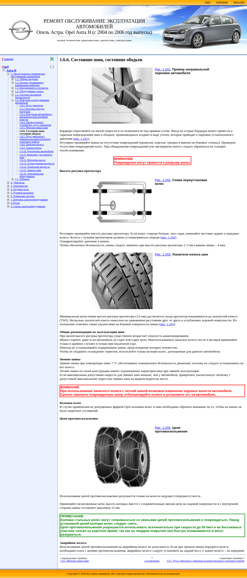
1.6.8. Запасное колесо (31, 144)
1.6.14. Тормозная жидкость (34, 167)
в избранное (222, 2)
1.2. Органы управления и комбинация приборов (29, 84)
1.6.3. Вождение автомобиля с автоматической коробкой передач (35, 117)
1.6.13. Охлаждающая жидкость (37, 163)
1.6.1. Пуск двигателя (31, 105)
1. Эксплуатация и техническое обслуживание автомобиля (28, 75)
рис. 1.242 (168, 237)
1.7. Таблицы (22, 179)
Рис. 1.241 (163, 69)
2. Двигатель (18, 182)
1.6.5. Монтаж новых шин (33, 127)
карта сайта (239, 2)
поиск (207, 2)
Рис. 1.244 (163, 428)
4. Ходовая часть (20, 189)
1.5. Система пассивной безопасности (28, 96)
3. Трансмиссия (19, 186)
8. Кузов (15, 203)
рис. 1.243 (167, 324)
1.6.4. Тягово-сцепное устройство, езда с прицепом (35, 123)
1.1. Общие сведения (26, 79)
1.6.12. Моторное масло (32, 160)
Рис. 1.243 (163, 254)
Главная (7, 59)
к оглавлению (152, 560)
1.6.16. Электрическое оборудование (31, 175)
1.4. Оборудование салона (29, 91)
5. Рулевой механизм (22, 192)
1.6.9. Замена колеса (30, 148)
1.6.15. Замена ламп (30, 170)
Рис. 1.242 (163, 180)
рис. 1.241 (81, 138)
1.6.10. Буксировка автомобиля (36, 151)
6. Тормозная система (22, 196)
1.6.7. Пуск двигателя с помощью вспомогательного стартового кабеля (35, 139)
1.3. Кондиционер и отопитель (31, 88)
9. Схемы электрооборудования (28, 206)
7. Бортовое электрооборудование (29, 199)
